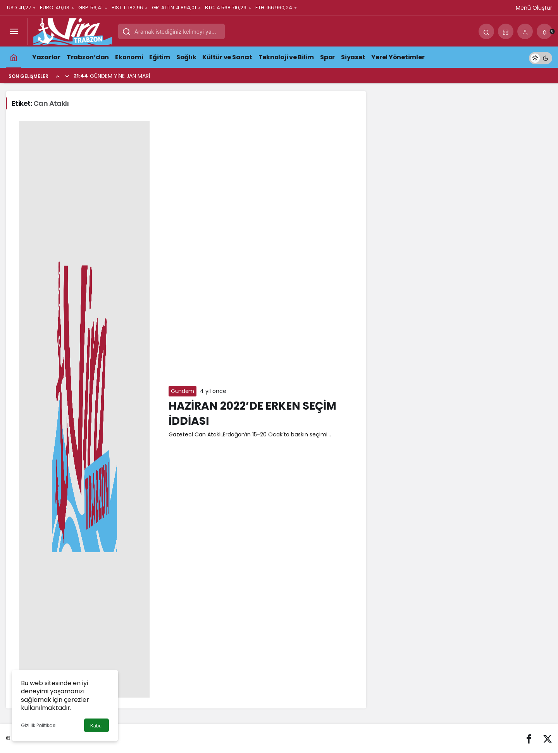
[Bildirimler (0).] (544, 31)
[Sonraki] (67, 76)
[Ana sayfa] (13, 57)
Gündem (182, 391)
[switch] (540, 57)
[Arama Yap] (486, 31)
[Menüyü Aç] (13, 31)
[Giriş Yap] (525, 31)
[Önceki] (57, 76)
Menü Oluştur (534, 8)
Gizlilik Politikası (39, 725)
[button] (505, 31)
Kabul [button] (96, 726)
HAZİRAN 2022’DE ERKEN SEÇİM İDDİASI (252, 413)
